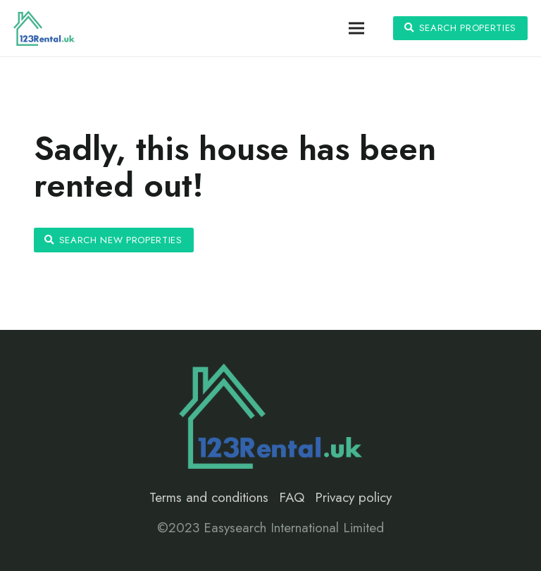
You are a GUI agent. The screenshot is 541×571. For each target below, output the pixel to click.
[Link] (44, 28)
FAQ (291, 497)
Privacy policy (353, 497)
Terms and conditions (208, 497)
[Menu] (356, 28)
